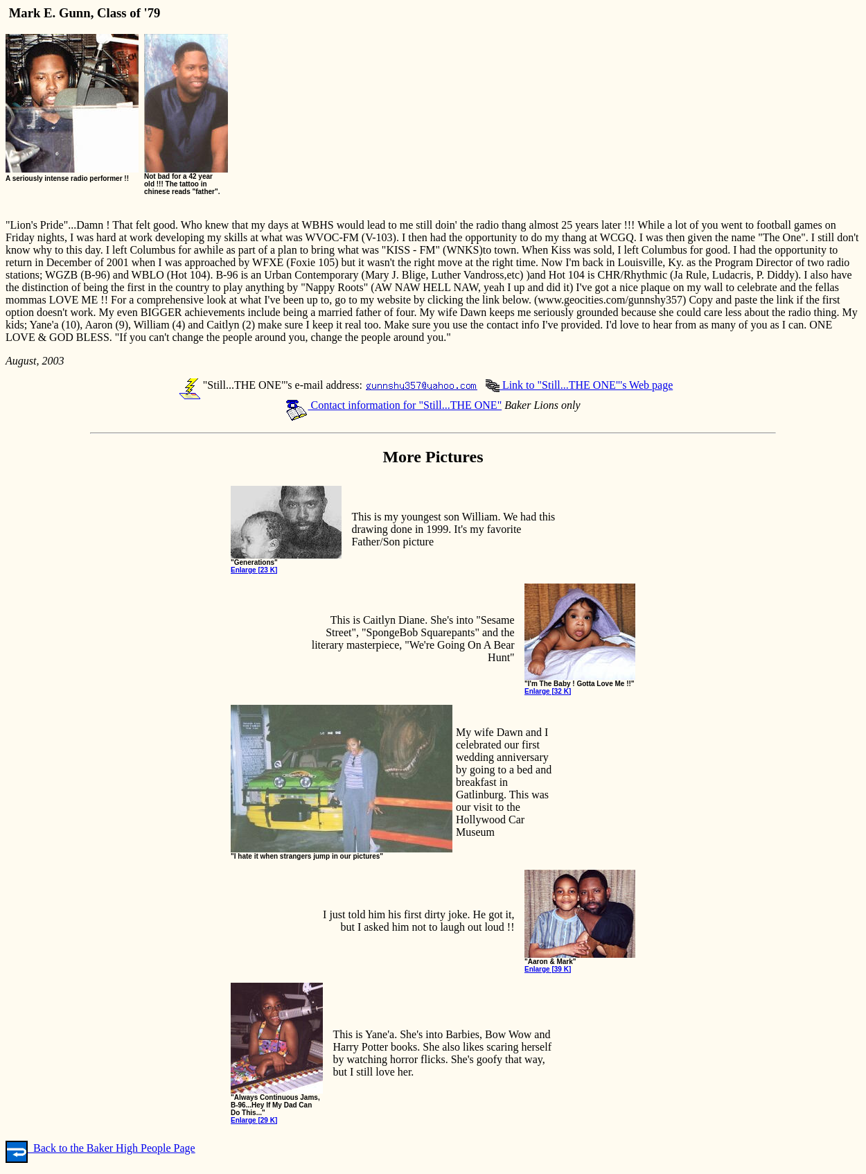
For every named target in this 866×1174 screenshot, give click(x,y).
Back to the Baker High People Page (100, 1148)
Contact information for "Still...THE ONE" (393, 405)
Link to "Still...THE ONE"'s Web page (579, 385)
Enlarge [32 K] (547, 691)
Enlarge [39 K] (547, 969)
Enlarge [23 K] (254, 570)
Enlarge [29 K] (254, 1120)
